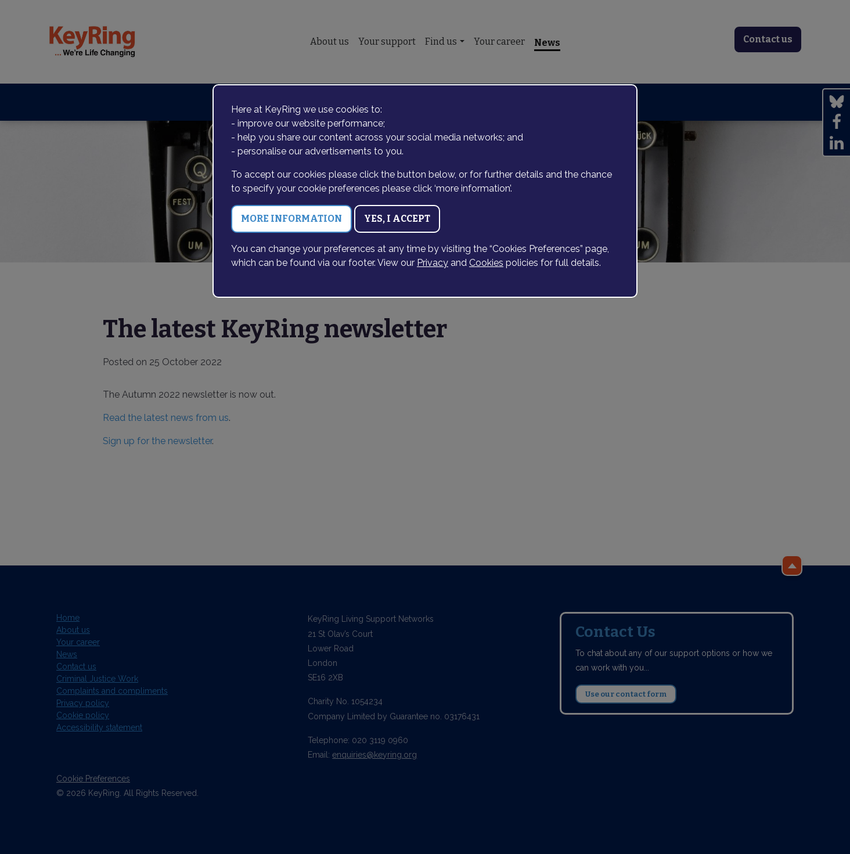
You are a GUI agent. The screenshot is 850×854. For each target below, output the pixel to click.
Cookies (486, 262)
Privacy (432, 262)
